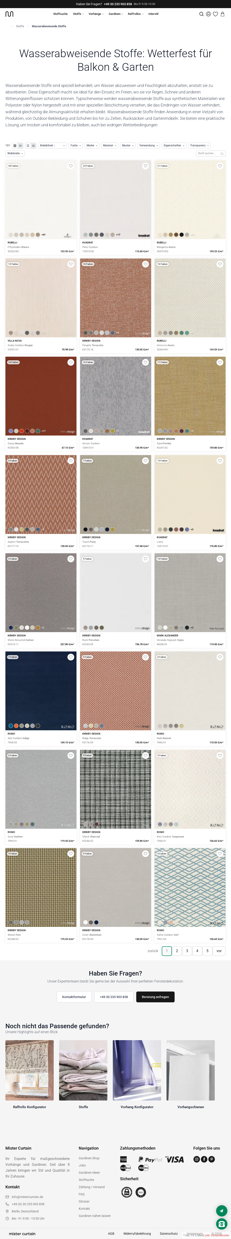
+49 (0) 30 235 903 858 (28, 1204)
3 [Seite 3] (187, 951)
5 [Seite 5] (207, 951)
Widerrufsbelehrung (137, 1233)
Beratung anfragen (155, 997)
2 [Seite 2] (177, 951)
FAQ (82, 1194)
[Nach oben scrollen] (221, 1231)
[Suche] (201, 14)
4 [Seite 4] (197, 951)
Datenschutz (169, 1233)
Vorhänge (95, 14)
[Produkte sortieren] (52, 146)
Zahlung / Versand (92, 1187)
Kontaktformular (74, 997)
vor (219, 951)
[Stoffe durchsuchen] (207, 153)
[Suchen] (222, 153)
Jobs (82, 1165)
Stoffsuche (60, 14)
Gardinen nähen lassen (95, 1216)
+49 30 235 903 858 (118, 4)
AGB (111, 1233)
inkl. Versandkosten (217, 1235)
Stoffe (77, 14)
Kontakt (84, 1208)
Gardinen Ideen (89, 1172)
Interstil (153, 14)
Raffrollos (134, 14)
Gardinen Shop (89, 1158)
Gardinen (114, 14)
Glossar (84, 1201)
